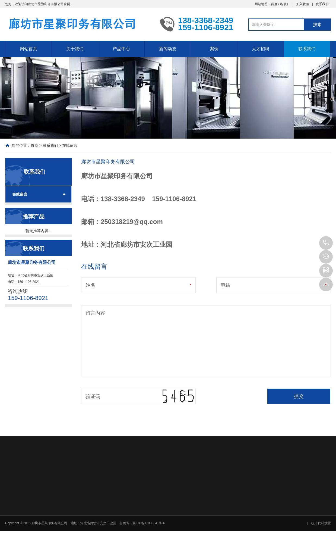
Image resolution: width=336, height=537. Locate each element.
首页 (34, 145)
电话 (225, 285)
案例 (214, 48)
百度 (274, 4)
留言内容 (95, 313)
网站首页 (28, 48)
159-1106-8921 (326, 243)
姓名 (90, 285)
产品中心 (121, 48)
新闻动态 (167, 48)
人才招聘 (260, 48)
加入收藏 (302, 4)
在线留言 (69, 145)
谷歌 (283, 4)
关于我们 (75, 48)
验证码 (92, 396)
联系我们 (322, 4)
